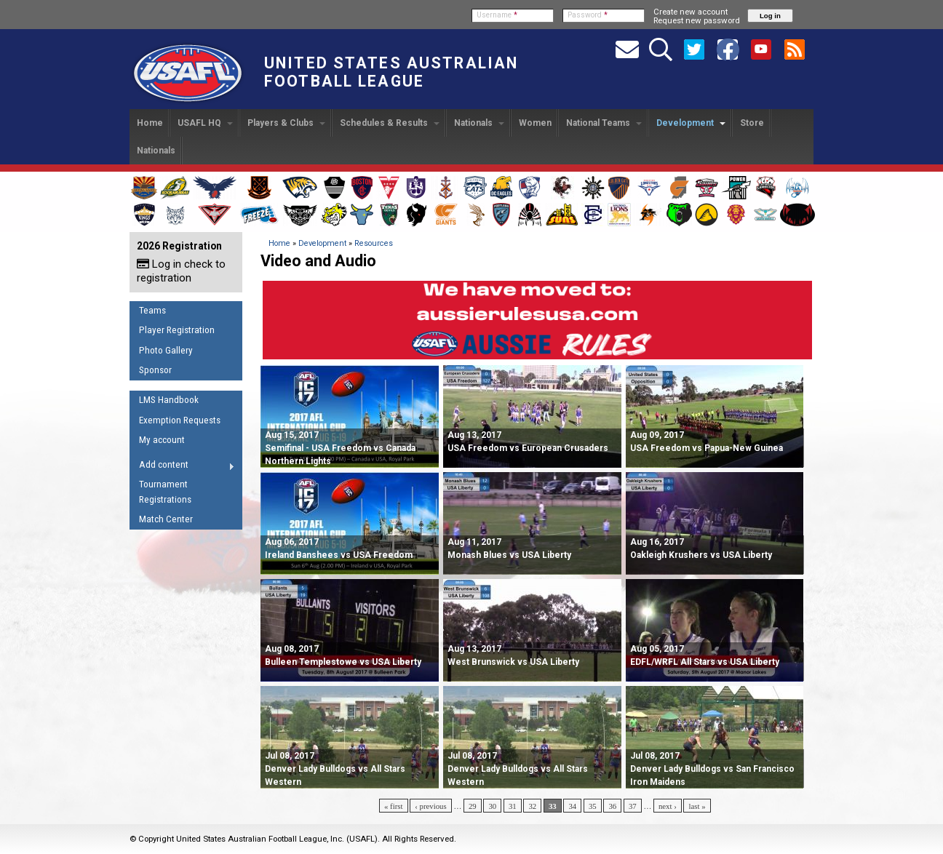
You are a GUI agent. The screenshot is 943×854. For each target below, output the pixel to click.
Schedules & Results (389, 123)
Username (497, 15)
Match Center (166, 519)
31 (513, 806)
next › (667, 806)
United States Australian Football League (391, 72)
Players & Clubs (286, 123)
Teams (152, 310)
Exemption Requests (179, 420)
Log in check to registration (181, 271)
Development (690, 123)
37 (633, 806)
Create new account (690, 12)
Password (588, 15)
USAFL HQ (205, 123)
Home (150, 123)
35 (593, 806)
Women (535, 123)
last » (696, 806)
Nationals (479, 123)
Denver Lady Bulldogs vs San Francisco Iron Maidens (712, 769)
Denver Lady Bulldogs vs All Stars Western (335, 769)
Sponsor (155, 369)
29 (473, 806)
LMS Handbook (169, 399)
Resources (373, 243)
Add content (182, 467)
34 (572, 806)
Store (752, 123)
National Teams (604, 123)
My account (162, 439)
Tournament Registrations (165, 492)
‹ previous (430, 806)
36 (612, 806)
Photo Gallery (166, 350)
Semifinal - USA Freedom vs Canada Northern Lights (340, 448)
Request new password (696, 20)
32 (532, 806)
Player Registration (177, 329)
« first (393, 806)
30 (492, 806)
